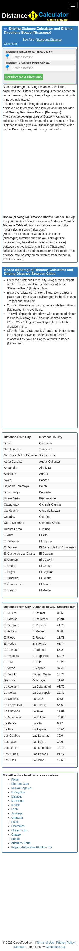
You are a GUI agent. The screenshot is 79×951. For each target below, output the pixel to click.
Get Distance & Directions (23, 77)
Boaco (15, 838)
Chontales (18, 826)
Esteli (15, 822)
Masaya (16, 796)
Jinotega (17, 813)
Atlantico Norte (21, 843)
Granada (17, 817)
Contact (19, 946)
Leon (14, 809)
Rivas (15, 779)
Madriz (15, 805)
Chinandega (19, 830)
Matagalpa (18, 792)
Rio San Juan (20, 783)
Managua (17, 800)
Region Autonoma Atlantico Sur (31, 847)
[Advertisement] (39, 173)
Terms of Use (45, 942)
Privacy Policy (65, 942)
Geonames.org (55, 946)
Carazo (16, 834)
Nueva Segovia (21, 788)
